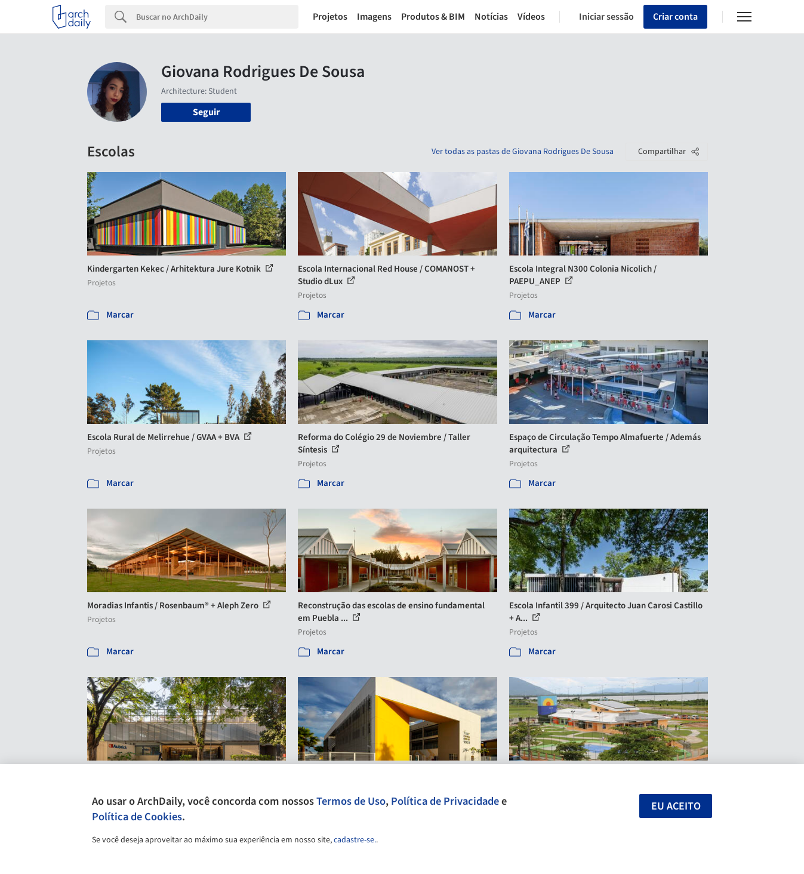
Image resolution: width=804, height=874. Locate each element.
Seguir (206, 112)
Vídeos (531, 16)
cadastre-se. (355, 840)
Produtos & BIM (433, 16)
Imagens (374, 16)
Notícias (491, 16)
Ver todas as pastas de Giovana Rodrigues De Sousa (523, 151)
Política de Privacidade (445, 801)
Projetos (330, 16)
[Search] (217, 17)
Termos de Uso (351, 801)
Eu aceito (676, 806)
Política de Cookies (137, 816)
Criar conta (675, 16)
